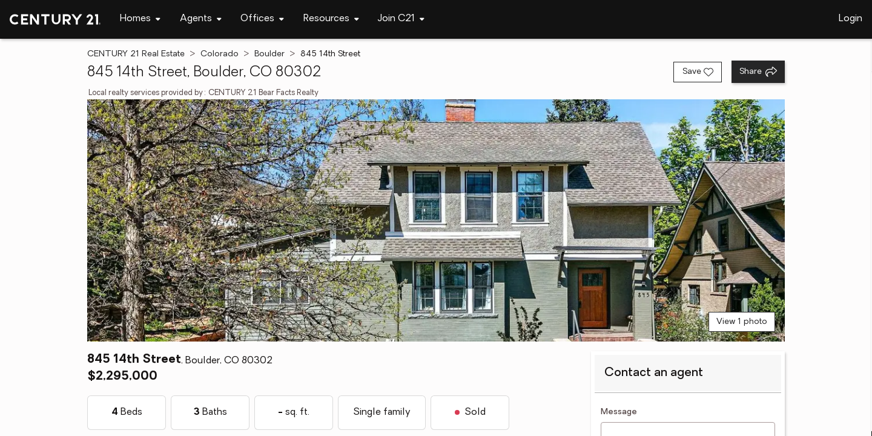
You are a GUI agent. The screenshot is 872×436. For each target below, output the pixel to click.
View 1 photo (741, 321)
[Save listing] (697, 72)
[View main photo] (436, 220)
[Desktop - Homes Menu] (140, 19)
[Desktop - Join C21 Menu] (401, 19)
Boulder (269, 54)
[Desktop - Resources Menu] (331, 19)
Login (850, 19)
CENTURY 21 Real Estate (136, 54)
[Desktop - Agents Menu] (201, 19)
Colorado (219, 54)
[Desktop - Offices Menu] (262, 19)
